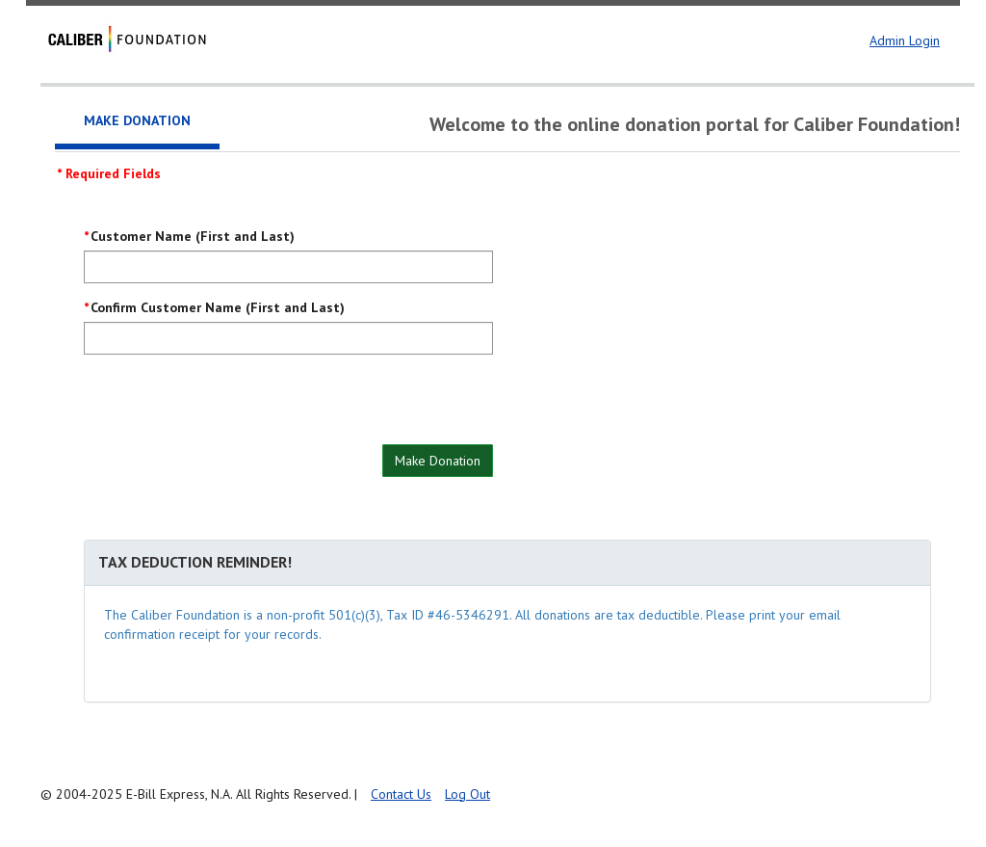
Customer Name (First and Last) (193, 236)
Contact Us (401, 794)
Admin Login (904, 40)
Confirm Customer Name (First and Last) (218, 307)
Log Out (467, 794)
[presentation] (230, 406)
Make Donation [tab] (137, 120)
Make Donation (437, 460)
